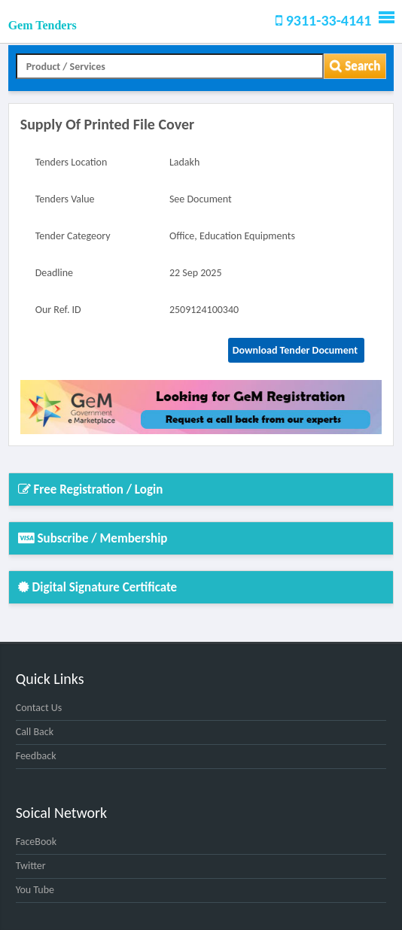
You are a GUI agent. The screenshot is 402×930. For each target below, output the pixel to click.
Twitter (31, 865)
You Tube (35, 889)
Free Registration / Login (90, 489)
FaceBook (36, 841)
